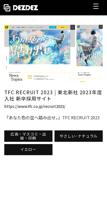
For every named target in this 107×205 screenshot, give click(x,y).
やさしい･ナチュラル (79, 136)
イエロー (28, 149)
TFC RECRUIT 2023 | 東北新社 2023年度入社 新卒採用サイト (53, 95)
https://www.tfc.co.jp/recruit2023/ (34, 106)
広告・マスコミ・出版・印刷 (28, 136)
